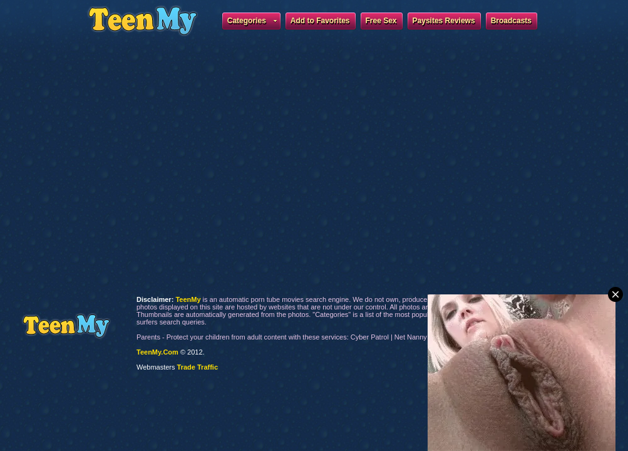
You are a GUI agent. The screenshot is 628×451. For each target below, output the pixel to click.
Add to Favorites (320, 20)
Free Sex (381, 20)
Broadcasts (511, 20)
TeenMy (66, 326)
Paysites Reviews (444, 20)
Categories (252, 22)
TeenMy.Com (157, 352)
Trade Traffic (197, 367)
